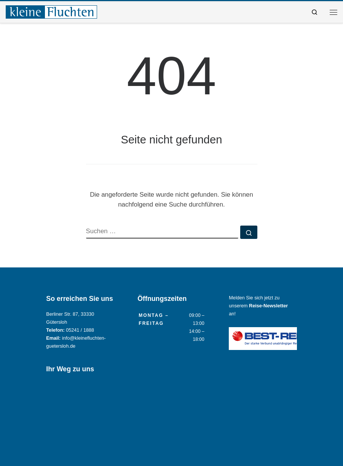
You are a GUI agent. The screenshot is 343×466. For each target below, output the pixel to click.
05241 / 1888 (80, 330)
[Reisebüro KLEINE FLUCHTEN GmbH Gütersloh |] (51, 11)
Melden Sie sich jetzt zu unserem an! (258, 305)
